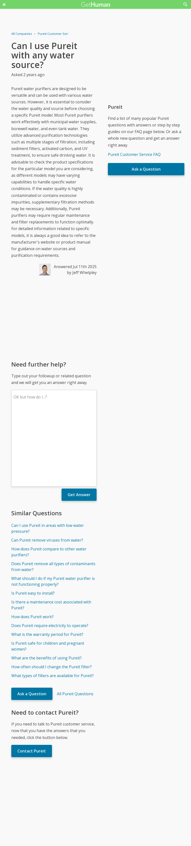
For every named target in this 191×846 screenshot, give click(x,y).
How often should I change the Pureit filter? (51, 594)
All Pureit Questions (75, 621)
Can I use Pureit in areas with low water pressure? (47, 456)
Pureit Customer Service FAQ (134, 154)
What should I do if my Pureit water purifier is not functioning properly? (53, 509)
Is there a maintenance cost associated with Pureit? (51, 532)
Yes (106, 794)
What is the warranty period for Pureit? (47, 562)
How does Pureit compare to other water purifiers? (49, 479)
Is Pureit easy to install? (33, 521)
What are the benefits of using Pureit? (46, 585)
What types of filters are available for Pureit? (52, 603)
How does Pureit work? (32, 544)
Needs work (124, 794)
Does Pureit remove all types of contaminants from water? (53, 494)
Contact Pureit (31, 679)
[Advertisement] (54, 317)
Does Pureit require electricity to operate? (49, 553)
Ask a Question (31, 621)
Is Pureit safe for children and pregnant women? (47, 574)
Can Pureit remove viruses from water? (47, 468)
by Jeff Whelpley (82, 272)
